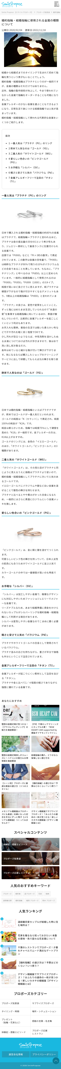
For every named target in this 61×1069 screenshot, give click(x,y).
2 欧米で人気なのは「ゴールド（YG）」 (29, 148)
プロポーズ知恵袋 (12, 858)
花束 (40, 893)
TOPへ (56, 1060)
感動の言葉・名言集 (42, 1021)
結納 (47, 893)
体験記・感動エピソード (15, 844)
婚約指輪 (18, 900)
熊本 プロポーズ (48, 900)
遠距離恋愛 (7, 900)
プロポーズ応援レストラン (16, 872)
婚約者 (18, 893)
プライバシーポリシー (44, 1054)
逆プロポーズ (29, 893)
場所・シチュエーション (44, 1011)
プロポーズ (7, 893)
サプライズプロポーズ (43, 1003)
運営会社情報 (16, 1054)
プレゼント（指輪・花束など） (11, 1021)
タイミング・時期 (10, 1011)
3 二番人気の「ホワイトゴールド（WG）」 (31, 153)
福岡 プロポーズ (32, 900)
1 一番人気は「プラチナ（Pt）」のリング (30, 143)
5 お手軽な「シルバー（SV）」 (25, 167)
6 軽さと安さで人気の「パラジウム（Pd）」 (32, 172)
